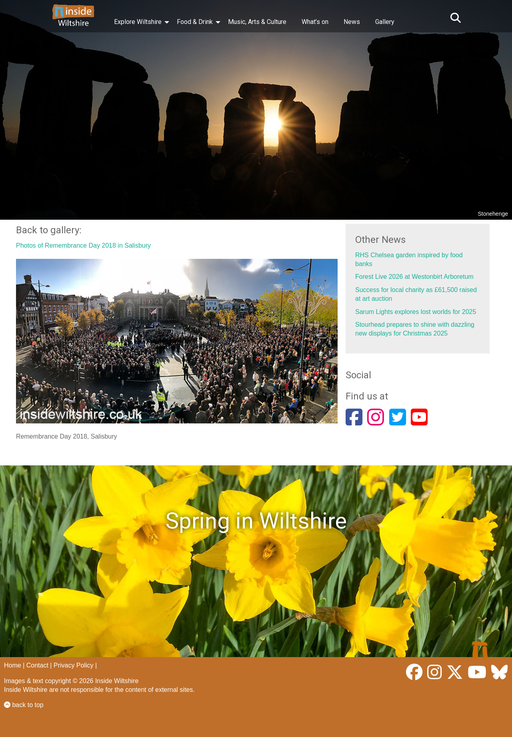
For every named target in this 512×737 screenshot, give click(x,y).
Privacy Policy (74, 665)
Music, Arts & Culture (257, 22)
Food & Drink (195, 22)
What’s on (315, 22)
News (352, 22)
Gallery (384, 22)
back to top (24, 704)
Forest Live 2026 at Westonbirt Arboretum (414, 276)
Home (12, 665)
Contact (37, 665)
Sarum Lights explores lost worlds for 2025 (415, 311)
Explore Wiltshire (138, 22)
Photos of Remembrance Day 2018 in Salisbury (83, 245)
